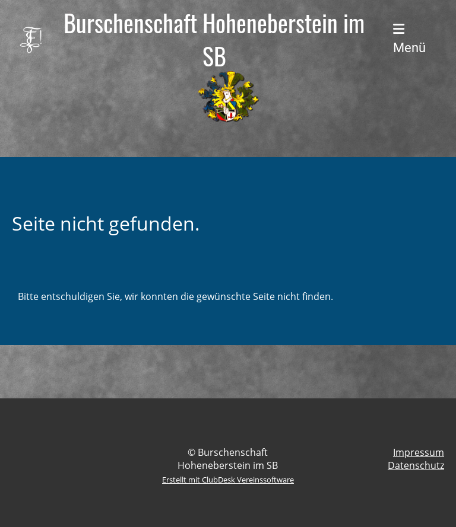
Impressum (418, 452)
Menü (409, 39)
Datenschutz (416, 465)
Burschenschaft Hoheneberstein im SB (214, 39)
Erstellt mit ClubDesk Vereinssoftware (228, 479)
